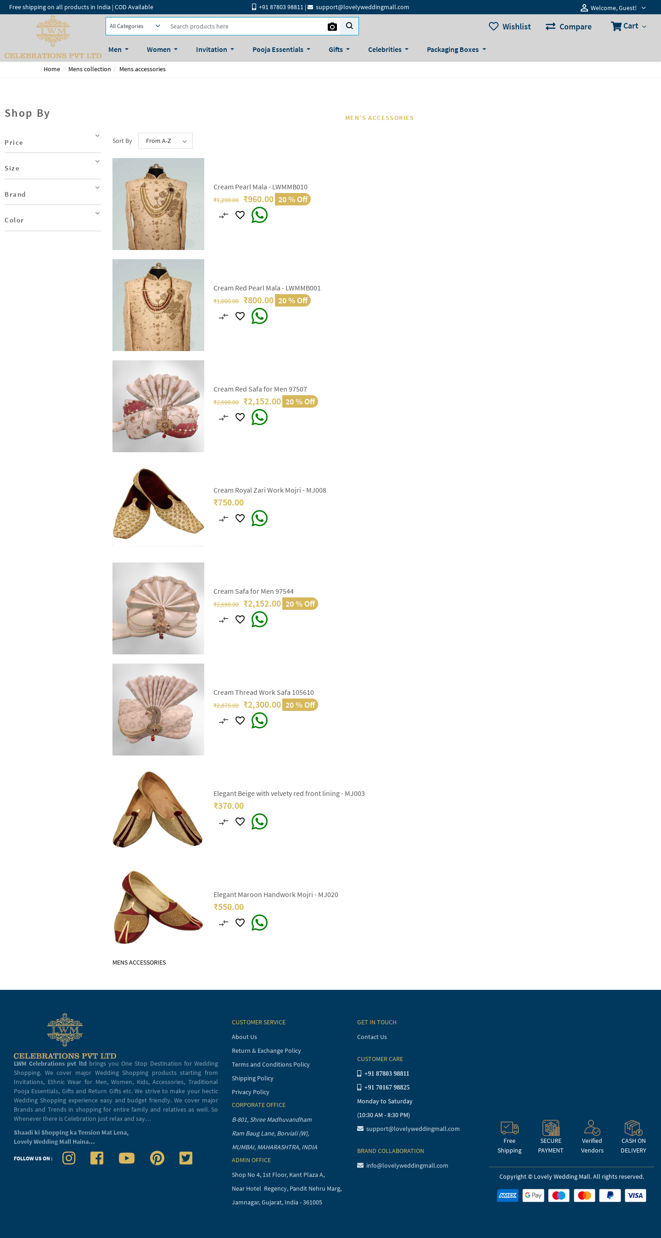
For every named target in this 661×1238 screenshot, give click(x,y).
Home (52, 69)
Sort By (122, 140)
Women (159, 49)
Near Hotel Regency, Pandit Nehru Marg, (287, 1188)
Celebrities (385, 49)
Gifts (336, 49)
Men (115, 49)
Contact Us (372, 1037)
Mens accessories (142, 69)
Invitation (212, 49)
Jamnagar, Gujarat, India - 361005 (277, 1202)
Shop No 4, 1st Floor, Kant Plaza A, (279, 1174)
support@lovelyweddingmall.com (408, 1128)
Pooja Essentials (278, 49)
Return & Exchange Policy (266, 1050)
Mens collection (89, 69)
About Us (244, 1037)
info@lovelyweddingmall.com (402, 1165)
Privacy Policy (250, 1092)
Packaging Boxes (453, 49)
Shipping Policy (253, 1078)
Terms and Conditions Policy (271, 1064)
